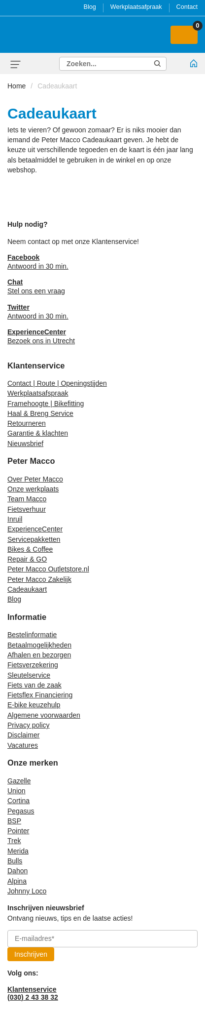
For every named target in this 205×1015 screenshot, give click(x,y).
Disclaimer (23, 735)
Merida (18, 851)
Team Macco (26, 499)
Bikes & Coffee (30, 549)
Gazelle (19, 781)
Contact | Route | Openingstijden (57, 383)
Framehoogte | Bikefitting (45, 403)
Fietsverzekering (32, 665)
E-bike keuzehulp (33, 705)
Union (16, 791)
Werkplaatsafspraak (37, 393)
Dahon (17, 871)
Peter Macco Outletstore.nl (48, 569)
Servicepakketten (33, 539)
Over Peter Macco (35, 479)
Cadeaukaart (57, 86)
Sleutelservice (28, 675)
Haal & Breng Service (40, 413)
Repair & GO (27, 559)
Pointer (18, 831)
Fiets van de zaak (34, 685)
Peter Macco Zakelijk (39, 579)
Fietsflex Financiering (39, 695)
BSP (14, 821)
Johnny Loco (26, 891)
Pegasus (20, 811)
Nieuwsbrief (25, 443)
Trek (14, 841)
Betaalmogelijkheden (39, 645)
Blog (90, 6)
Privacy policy (28, 725)
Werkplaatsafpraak (136, 6)
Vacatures (22, 745)
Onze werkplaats (33, 489)
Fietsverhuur (26, 509)
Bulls (14, 861)
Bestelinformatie (32, 635)
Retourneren (26, 423)
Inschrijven (30, 954)
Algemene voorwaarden (43, 715)
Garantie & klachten (37, 433)
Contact (187, 6)
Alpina (17, 881)
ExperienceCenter (35, 529)
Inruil (14, 519)
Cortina (18, 801)
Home (16, 86)
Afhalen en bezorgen (39, 655)
